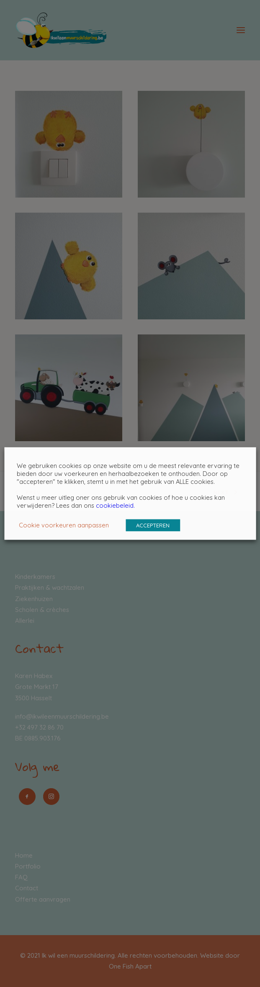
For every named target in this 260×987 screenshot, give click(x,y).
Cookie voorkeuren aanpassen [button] (64, 525)
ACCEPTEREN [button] (153, 525)
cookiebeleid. (115, 505)
